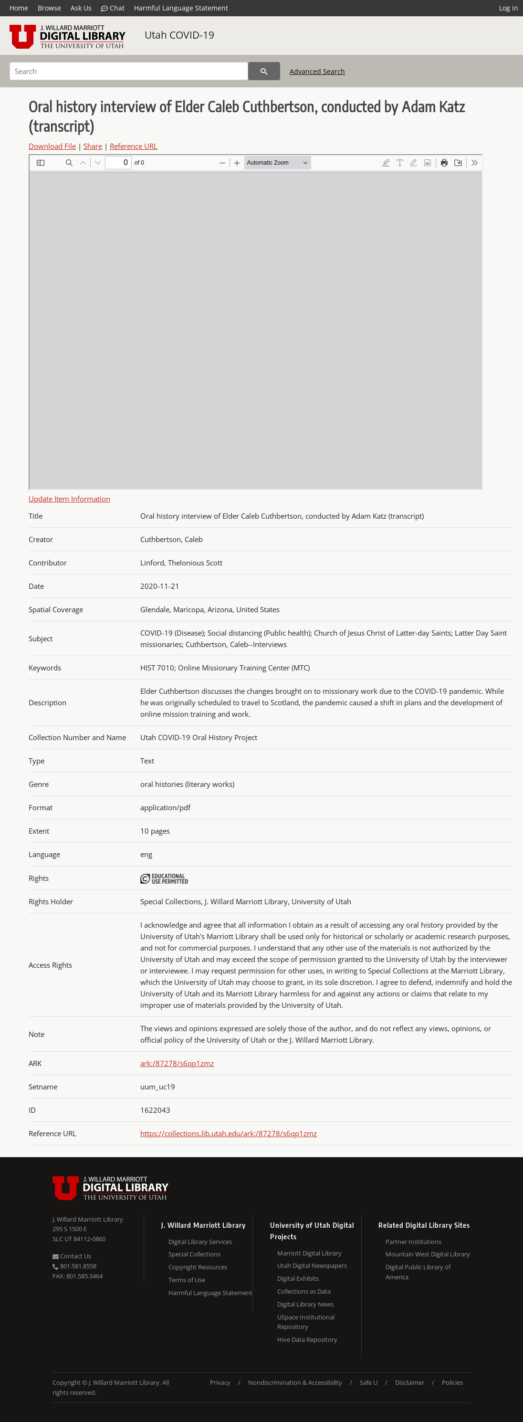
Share (93, 146)
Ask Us (81, 7)
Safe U (368, 1382)
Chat (113, 8)
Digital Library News (305, 1304)
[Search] (129, 71)
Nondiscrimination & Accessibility (295, 1382)
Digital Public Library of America (418, 1272)
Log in (508, 7)
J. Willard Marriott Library (87, 1219)
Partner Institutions (413, 1241)
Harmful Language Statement (181, 7)
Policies (452, 1382)
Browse (49, 7)
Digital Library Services (200, 1241)
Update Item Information (69, 498)
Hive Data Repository (307, 1339)
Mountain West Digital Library (428, 1254)
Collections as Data (304, 1291)
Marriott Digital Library (309, 1253)
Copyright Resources (197, 1267)
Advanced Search (317, 71)
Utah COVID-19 (179, 35)
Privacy (220, 1382)
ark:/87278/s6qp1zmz (177, 1063)
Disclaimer (409, 1382)
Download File (52, 146)
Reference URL (133, 146)
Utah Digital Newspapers (312, 1265)
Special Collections (194, 1254)
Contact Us (71, 1256)
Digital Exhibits (298, 1278)
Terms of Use (186, 1280)
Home (19, 7)
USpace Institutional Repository (306, 1322)
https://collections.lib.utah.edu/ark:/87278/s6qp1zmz (228, 1133)
